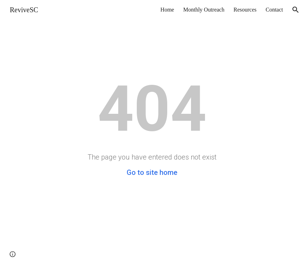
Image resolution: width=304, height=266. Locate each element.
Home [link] (167, 10)
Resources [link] (244, 10)
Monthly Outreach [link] (204, 10)
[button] (295, 9)
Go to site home (152, 172)
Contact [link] (274, 10)
